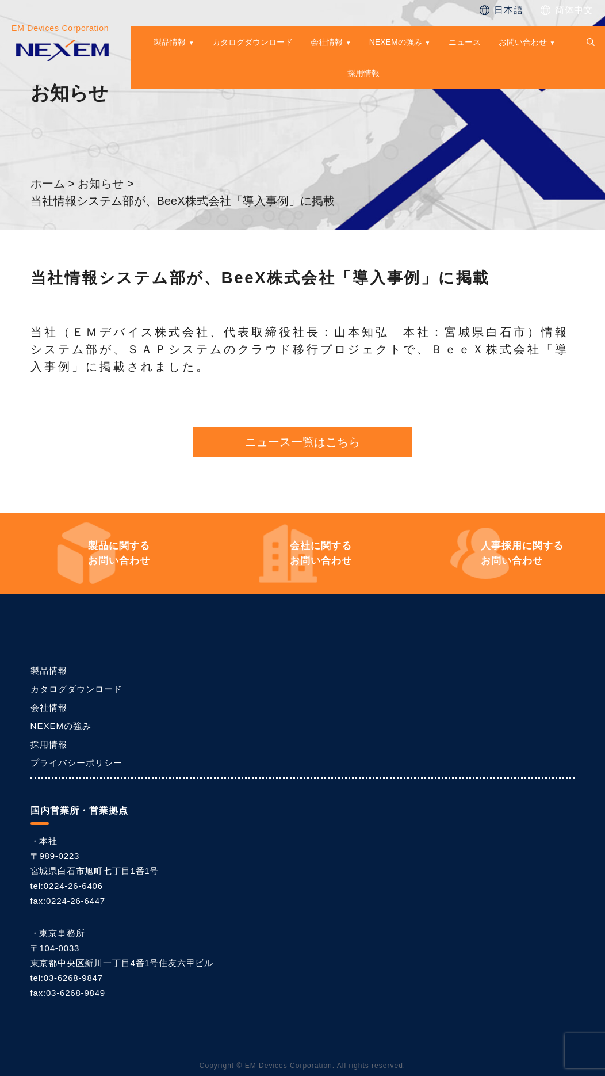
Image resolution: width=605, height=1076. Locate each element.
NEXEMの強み (395, 42)
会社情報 (327, 42)
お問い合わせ (523, 42)
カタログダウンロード (252, 42)
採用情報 (363, 73)
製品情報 (170, 42)
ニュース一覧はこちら (302, 442)
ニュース (465, 42)
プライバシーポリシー (76, 763)
